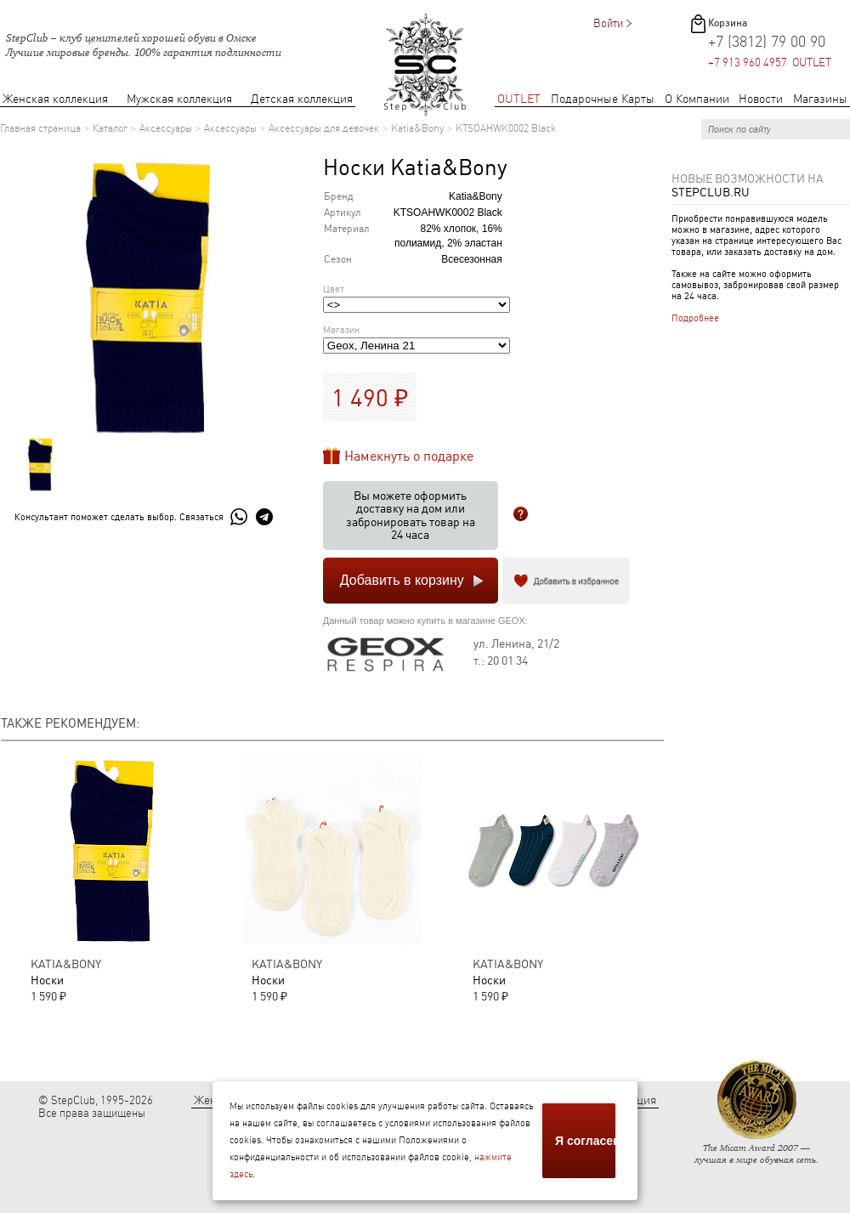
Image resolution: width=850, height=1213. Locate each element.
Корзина (727, 23)
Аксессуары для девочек (324, 128)
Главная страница (40, 128)
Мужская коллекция (179, 99)
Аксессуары (165, 128)
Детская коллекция (302, 99)
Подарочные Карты (602, 99)
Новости (761, 99)
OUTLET (519, 99)
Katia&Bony (417, 128)
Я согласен (586, 1141)
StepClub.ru (711, 192)
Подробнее (695, 318)
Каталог (110, 128)
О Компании (697, 99)
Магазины (820, 99)
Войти (608, 23)
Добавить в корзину (402, 580)
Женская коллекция (55, 99)
